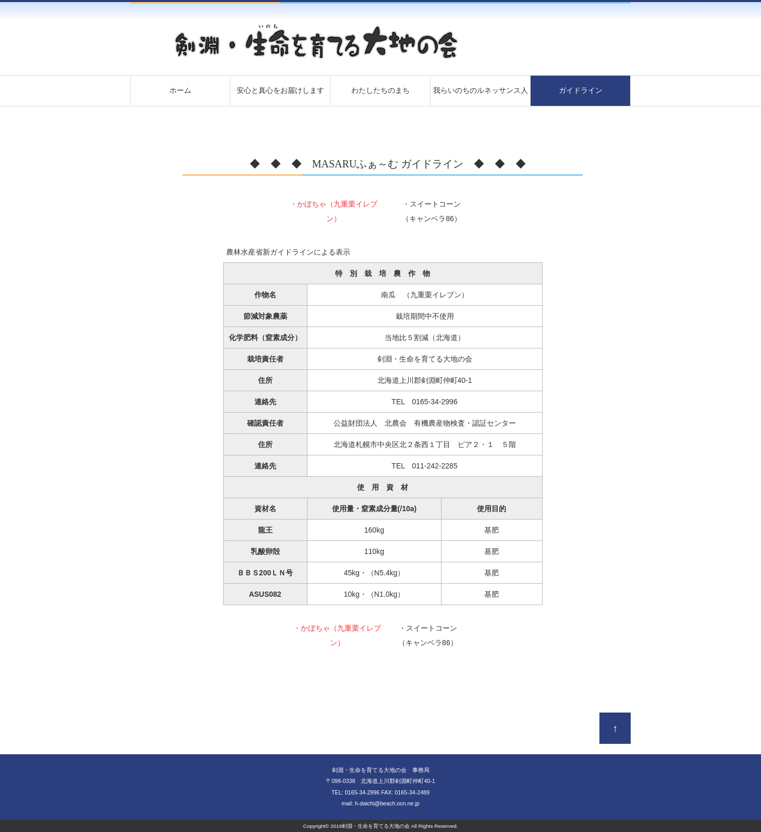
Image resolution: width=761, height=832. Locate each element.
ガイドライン (581, 90)
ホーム (180, 90)
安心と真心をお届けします (280, 90)
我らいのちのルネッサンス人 (480, 90)
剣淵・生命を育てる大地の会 (376, 826)
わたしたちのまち (380, 90)
